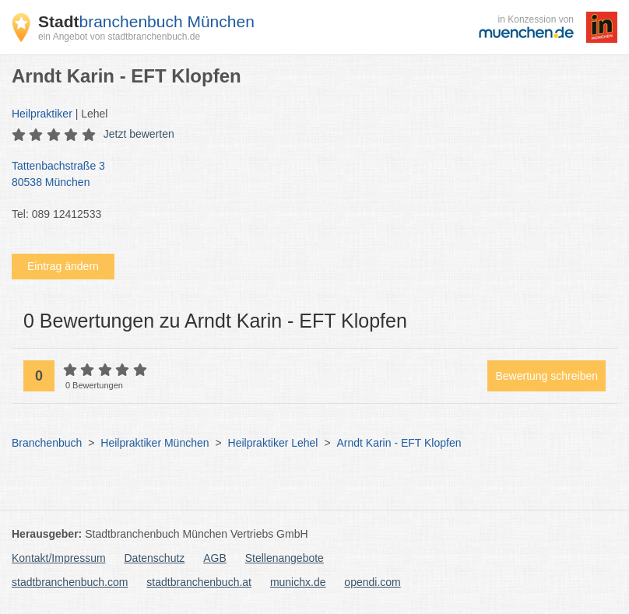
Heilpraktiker (42, 113)
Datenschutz (155, 558)
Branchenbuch (47, 443)
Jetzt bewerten (139, 134)
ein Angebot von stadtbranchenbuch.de (119, 36)
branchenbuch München (146, 21)
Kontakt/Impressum (59, 558)
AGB (215, 558)
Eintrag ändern (63, 266)
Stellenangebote (284, 558)
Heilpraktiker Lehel (273, 443)
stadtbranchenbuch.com (70, 582)
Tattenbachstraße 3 (307, 175)
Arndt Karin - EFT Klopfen (398, 443)
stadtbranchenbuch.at (198, 582)
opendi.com (372, 582)
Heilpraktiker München (154, 443)
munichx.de (298, 582)
